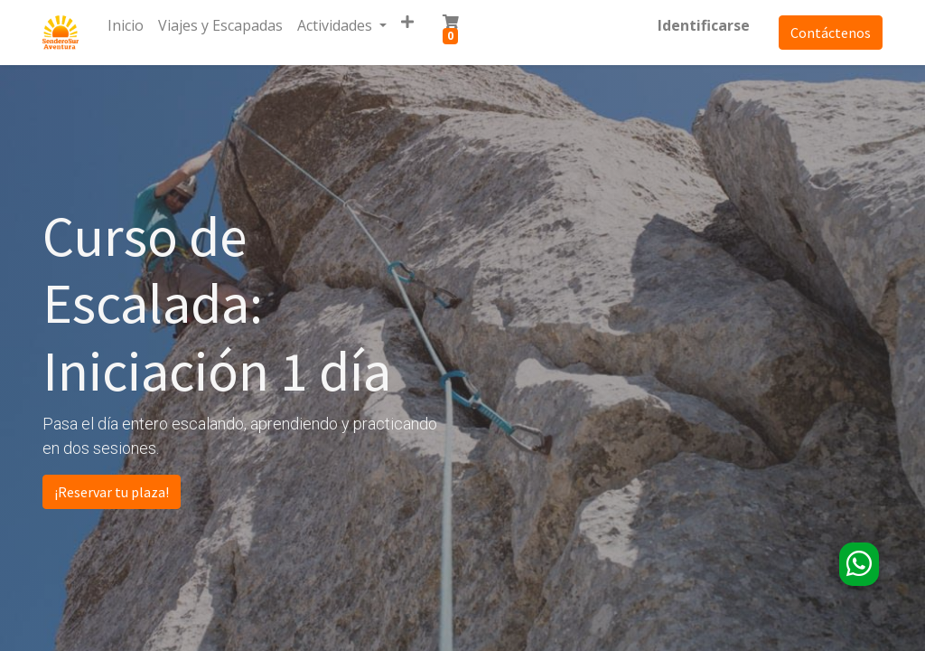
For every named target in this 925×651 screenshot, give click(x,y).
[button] (407, 21)
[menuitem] (125, 25)
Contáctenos (830, 33)
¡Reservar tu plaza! (111, 492)
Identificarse (704, 25)
